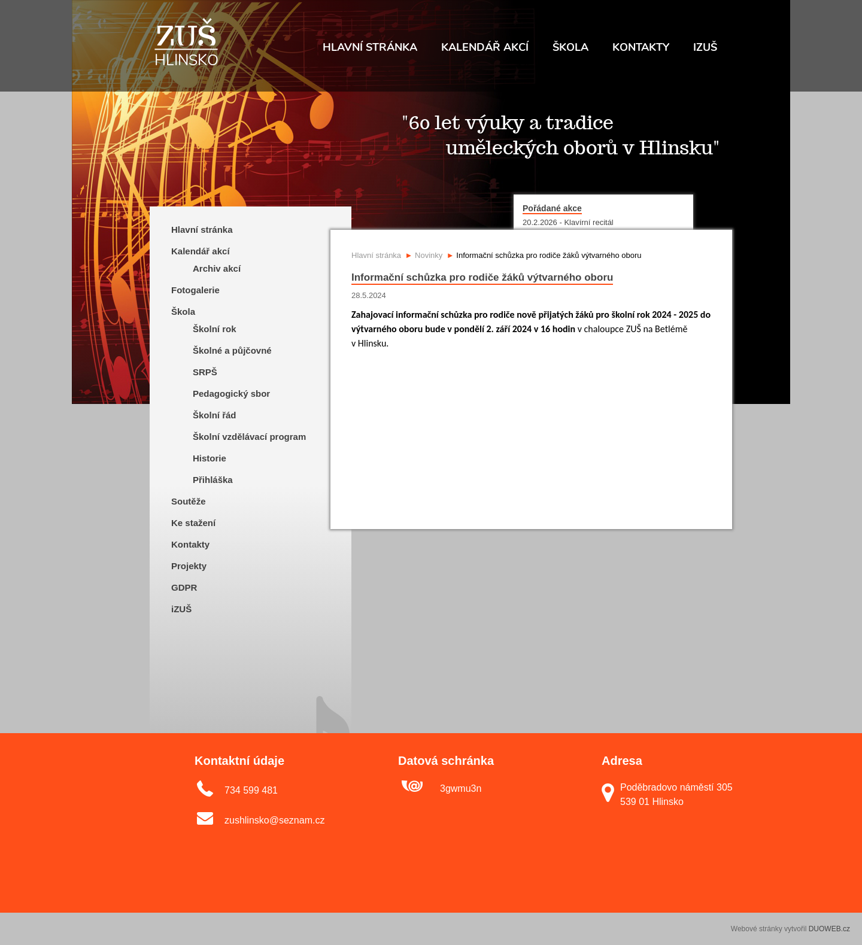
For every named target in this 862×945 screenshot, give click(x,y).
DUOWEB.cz (829, 929)
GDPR (184, 587)
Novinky (428, 255)
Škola (570, 47)
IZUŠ (705, 47)
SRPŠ (205, 372)
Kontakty (640, 47)
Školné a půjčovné (232, 350)
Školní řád (214, 415)
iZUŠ (181, 609)
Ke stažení (193, 523)
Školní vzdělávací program (249, 437)
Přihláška (213, 480)
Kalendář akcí (485, 47)
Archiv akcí (217, 268)
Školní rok (214, 329)
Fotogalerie (195, 290)
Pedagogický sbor (231, 393)
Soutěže (188, 501)
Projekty (189, 566)
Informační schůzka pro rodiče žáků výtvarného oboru (548, 255)
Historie (209, 458)
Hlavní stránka (370, 47)
